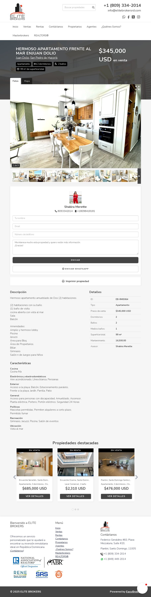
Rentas (40, 26)
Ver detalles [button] (35, 496)
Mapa (27, 81)
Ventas (27, 26)
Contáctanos (56, 26)
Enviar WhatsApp (75, 268)
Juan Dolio (22, 58)
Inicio (15, 26)
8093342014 (65, 211)
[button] (13, 476)
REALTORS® (41, 35)
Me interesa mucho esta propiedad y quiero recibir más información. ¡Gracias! (76, 247)
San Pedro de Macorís (44, 58)
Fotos (15, 81)
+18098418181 (86, 211)
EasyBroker (133, 592)
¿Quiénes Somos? (111, 26)
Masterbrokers (21, 35)
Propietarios (75, 26)
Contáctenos (17, 550)
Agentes (91, 26)
